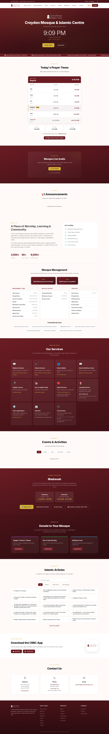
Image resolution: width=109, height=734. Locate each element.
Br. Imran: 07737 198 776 (63, 394)
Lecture (45, 452)
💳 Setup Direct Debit (43, 507)
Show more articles (54, 625)
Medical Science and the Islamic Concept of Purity (84, 619)
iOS (86, 1)
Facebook (83, 709)
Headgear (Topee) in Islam (80, 598)
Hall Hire (62, 713)
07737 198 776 (83, 394)
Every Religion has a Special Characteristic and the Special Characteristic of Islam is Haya (54, 598)
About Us (42, 711)
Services (53, 5)
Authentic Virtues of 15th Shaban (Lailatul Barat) (84, 590)
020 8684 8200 (14, 1)
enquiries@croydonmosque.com (27, 1)
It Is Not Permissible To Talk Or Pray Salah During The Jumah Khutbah (54, 613)
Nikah (61, 709)
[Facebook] (97, 1)
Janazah (62, 711)
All (39, 452)
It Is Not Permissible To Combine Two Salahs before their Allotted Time (84, 606)
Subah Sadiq (55, 584)
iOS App (83, 711)
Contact (81, 5)
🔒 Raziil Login (58, 507)
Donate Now (60, 45)
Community (60, 452)
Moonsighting (66, 584)
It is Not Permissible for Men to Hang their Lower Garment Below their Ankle (54, 606)
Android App (84, 713)
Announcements (38, 5)
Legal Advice (63, 716)
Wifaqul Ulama (62, 133)
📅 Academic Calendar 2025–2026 (77, 507)
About (46, 5)
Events (60, 5)
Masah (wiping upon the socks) (51, 619)
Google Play (29, 651)
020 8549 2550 (60, 421)
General (47, 584)
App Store (16, 651)
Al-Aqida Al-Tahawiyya (20, 590)
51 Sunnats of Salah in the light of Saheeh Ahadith (25, 598)
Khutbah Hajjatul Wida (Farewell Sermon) (25, 619)
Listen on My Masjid (54, 172)
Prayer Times (27, 5)
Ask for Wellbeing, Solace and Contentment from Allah (54, 590)
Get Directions (25, 690)
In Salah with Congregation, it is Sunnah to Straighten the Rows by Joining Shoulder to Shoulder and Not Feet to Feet (25, 606)
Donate (95, 5)
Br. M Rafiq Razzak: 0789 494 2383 (43, 417)
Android (91, 1)
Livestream (63, 720)
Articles (74, 5)
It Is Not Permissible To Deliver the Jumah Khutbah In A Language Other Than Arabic (25, 613)
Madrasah (67, 5)
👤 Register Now (26, 507)
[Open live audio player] (89, 5)
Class (52, 452)
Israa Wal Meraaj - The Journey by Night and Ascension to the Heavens (83, 613)
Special (69, 452)
